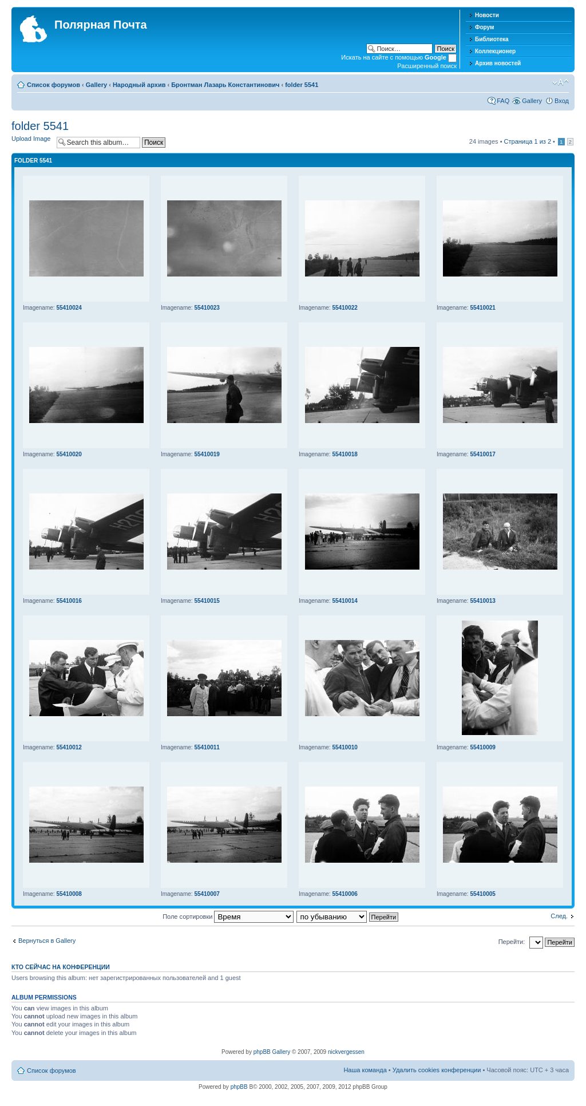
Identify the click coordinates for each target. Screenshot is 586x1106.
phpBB (239, 1087)
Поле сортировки (228, 916)
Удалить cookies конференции (437, 1069)
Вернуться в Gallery (47, 940)
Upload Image (31, 138)
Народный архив (139, 84)
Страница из (527, 141)
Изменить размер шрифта (560, 82)
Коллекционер (495, 51)
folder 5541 (301, 84)
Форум (484, 27)
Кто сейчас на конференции (60, 966)
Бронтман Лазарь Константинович (225, 84)
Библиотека (492, 39)
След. (559, 916)
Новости (487, 15)
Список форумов (53, 84)
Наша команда (364, 1069)
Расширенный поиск (427, 65)
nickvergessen (346, 1052)
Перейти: (511, 941)
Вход (562, 100)
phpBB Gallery (272, 1052)
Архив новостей (498, 63)
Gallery (96, 84)
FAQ (503, 100)
